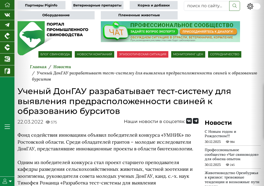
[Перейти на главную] (7, 5)
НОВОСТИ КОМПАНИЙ (94, 54)
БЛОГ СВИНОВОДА (55, 54)
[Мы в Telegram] (7, 25)
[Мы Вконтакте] (7, 15)
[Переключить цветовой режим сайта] (254, 6)
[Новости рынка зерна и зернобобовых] (7, 71)
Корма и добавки (154, 5)
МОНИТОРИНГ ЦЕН (188, 54)
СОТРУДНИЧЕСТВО (225, 54)
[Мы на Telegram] (196, 121)
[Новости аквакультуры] (7, 59)
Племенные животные (139, 15)
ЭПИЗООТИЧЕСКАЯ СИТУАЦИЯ (142, 54)
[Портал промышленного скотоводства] (7, 47)
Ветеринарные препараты (97, 5)
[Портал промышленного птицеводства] (7, 36)
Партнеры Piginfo (41, 5)
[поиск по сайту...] (206, 6)
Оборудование (56, 15)
